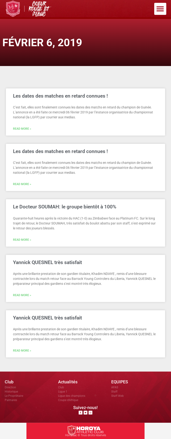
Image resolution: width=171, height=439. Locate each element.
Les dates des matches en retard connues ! (60, 96)
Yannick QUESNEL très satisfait (47, 262)
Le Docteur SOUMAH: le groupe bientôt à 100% (64, 207)
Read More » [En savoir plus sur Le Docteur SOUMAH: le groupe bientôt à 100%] (22, 239)
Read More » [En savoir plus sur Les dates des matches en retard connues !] (22, 128)
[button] (160, 9)
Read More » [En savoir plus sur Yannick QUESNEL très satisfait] (22, 295)
